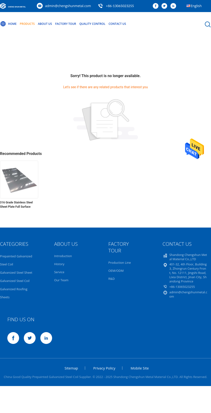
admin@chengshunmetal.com (68, 6)
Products (27, 24)
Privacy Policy (104, 368)
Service (59, 272)
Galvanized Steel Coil (14, 281)
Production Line (119, 262)
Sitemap (71, 368)
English (196, 6)
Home (8, 24)
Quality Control (92, 24)
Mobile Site (140, 368)
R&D (111, 279)
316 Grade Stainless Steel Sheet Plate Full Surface (16, 204)
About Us (45, 24)
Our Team (61, 280)
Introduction (63, 256)
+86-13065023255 (120, 6)
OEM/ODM (116, 270)
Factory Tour (65, 24)
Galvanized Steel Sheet (16, 272)
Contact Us (117, 24)
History (59, 264)
